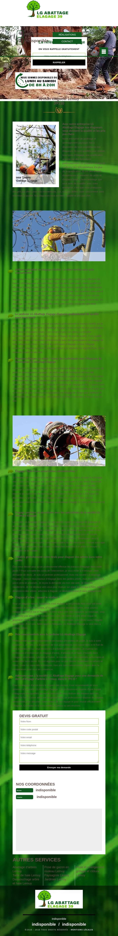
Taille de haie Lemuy (26, 875)
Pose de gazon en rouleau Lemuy (56, 869)
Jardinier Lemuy (55, 879)
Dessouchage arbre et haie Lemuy (26, 881)
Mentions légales (82, 930)
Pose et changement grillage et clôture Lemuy (90, 871)
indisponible (36, 33)
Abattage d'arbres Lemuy (25, 869)
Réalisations (67, 34)
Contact (67, 41)
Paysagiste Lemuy (56, 875)
